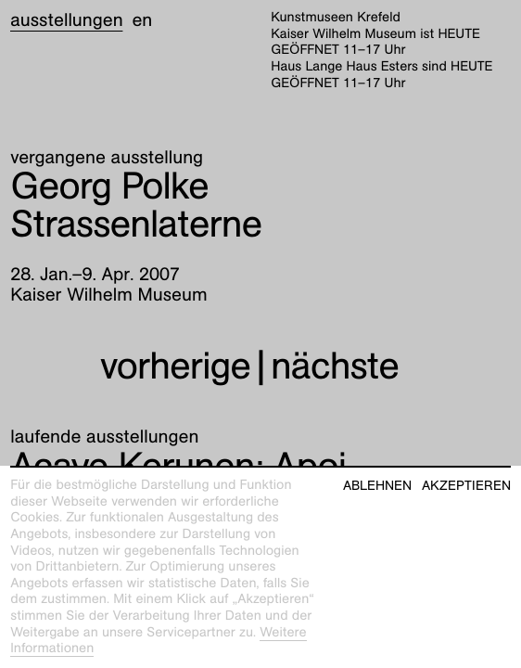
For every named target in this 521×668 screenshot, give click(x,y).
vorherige (175, 366)
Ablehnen (377, 486)
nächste (335, 366)
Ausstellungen (66, 20)
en (142, 20)
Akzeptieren (466, 486)
